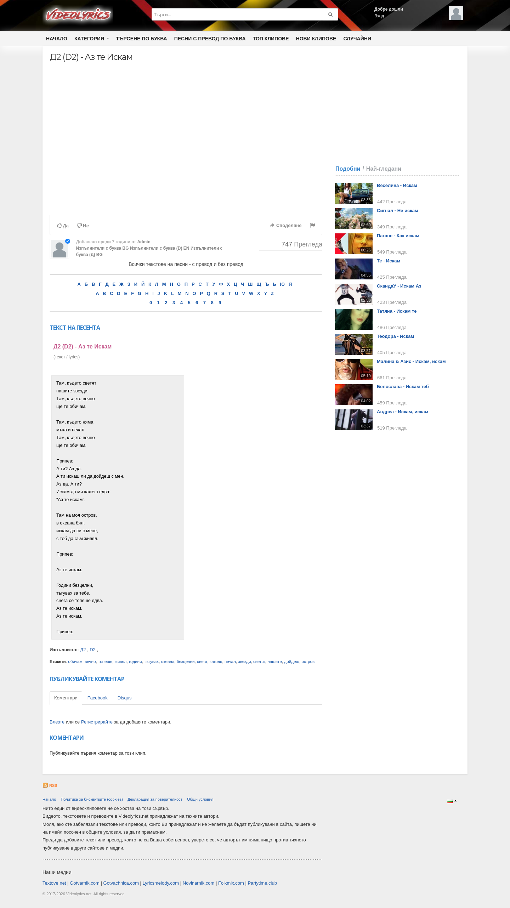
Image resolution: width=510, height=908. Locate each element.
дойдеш (291, 661)
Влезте (57, 722)
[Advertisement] (254, 481)
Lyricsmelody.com (161, 883)
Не (83, 225)
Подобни (347, 169)
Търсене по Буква (141, 38)
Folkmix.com (231, 883)
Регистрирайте (97, 722)
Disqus (125, 697)
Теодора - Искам (395, 336)
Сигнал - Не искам (397, 210)
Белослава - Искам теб (403, 386)
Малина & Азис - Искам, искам (411, 361)
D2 (93, 649)
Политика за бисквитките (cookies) (92, 799)
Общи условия (200, 799)
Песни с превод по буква (210, 38)
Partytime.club (262, 883)
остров (307, 661)
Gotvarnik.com (85, 883)
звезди (244, 661)
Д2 (83, 649)
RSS (49, 785)
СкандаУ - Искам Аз (399, 286)
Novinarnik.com (199, 883)
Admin (143, 241)
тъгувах (151, 661)
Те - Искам (388, 260)
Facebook (97, 697)
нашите (274, 661)
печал (230, 661)
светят (259, 661)
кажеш (216, 661)
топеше (105, 661)
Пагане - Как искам (398, 235)
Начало (56, 38)
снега (202, 661)
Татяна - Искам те (397, 311)
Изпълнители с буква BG (102, 248)
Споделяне (285, 225)
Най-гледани (383, 169)
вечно (90, 661)
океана (168, 661)
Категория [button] (91, 38)
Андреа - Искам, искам (402, 411)
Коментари (66, 697)
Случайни (357, 38)
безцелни (186, 661)
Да (63, 225)
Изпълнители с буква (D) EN (159, 248)
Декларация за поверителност (155, 799)
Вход (379, 15)
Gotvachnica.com (121, 883)
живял (121, 661)
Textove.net (54, 883)
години (135, 661)
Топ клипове (271, 38)
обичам (75, 661)
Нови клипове (316, 38)
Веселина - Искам (397, 185)
